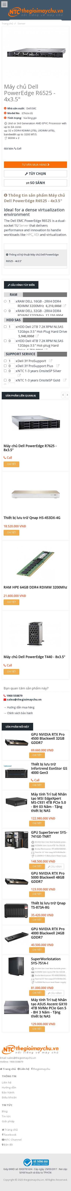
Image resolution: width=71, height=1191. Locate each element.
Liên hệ (6, 1082)
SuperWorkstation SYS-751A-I (46, 961)
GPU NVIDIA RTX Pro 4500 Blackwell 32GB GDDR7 (48, 738)
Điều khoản (9, 1097)
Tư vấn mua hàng (35, 164)
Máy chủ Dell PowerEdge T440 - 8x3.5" (34, 657)
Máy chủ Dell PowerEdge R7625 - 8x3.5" (30, 448)
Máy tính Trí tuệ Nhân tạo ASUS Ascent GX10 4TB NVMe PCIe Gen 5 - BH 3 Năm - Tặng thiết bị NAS (49, 1008)
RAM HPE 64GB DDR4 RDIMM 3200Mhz (35, 587)
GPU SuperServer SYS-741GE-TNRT (49, 834)
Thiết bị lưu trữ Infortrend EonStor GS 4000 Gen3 (49, 768)
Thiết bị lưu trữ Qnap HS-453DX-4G (32, 518)
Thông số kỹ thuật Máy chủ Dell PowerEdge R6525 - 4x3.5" (32, 258)
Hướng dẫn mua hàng (20, 707)
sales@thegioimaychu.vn (24, 699)
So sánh (35, 183)
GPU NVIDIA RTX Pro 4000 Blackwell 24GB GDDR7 (48, 933)
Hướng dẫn (9, 1087)
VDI (36, 234)
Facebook (10, 1134)
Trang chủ (11, 1129)
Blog (5, 1111)
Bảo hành (8, 1092)
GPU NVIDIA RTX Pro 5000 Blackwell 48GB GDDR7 (48, 877)
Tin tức (6, 1116)
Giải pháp (8, 1121)
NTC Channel (13, 1139)
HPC (29, 234)
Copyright (8, 1179)
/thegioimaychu (41, 1069)
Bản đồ (8, 1144)
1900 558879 (14, 695)
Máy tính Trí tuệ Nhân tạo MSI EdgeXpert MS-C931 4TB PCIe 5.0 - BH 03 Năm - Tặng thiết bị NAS (49, 802)
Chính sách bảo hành (20, 713)
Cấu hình (55, 866)
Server (24, 225)
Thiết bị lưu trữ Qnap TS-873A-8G (48, 905)
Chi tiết (11, 464)
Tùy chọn (35, 173)
